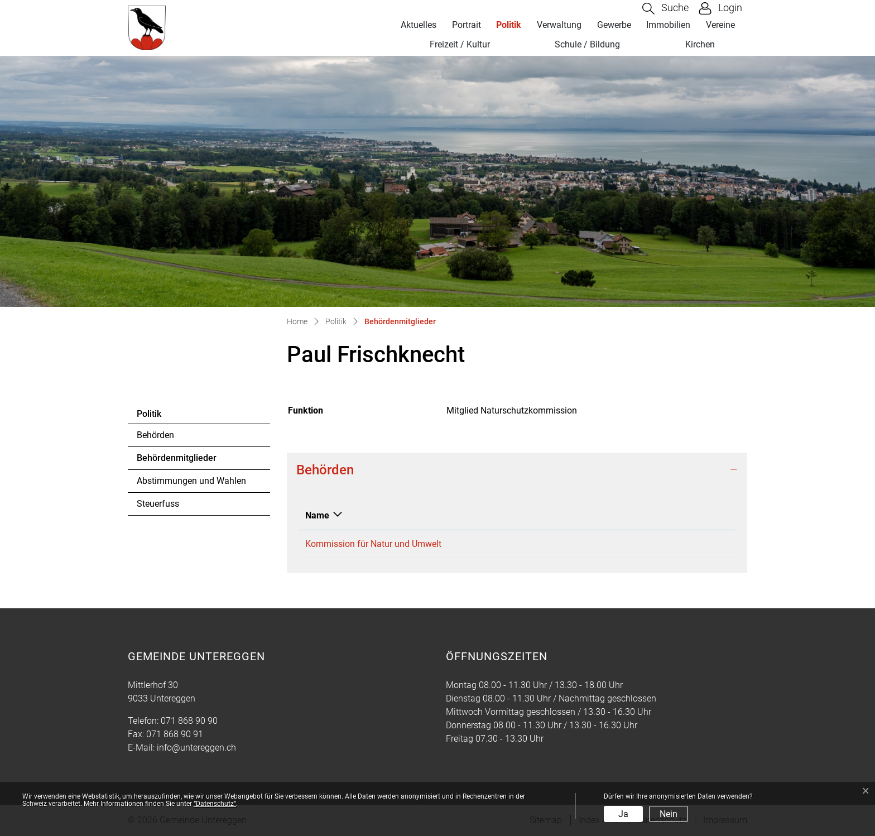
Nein (668, 814)
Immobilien (668, 25)
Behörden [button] (325, 470)
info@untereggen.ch (196, 747)
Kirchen (700, 44)
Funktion (636, 515)
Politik (508, 25)
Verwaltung (559, 25)
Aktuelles (418, 25)
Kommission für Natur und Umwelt (373, 544)
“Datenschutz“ (215, 804)
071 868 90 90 (189, 720)
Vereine (720, 25)
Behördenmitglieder (176, 461)
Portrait (466, 25)
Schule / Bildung (587, 44)
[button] (665, 8)
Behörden (155, 435)
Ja (623, 814)
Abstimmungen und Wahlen (191, 480)
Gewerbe (614, 25)
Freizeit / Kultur (460, 44)
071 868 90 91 (174, 734)
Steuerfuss (158, 503)
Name (317, 515)
